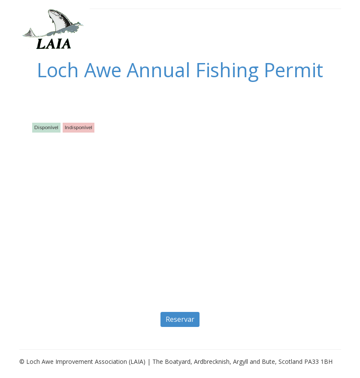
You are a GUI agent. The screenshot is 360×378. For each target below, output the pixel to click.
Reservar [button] (180, 319)
